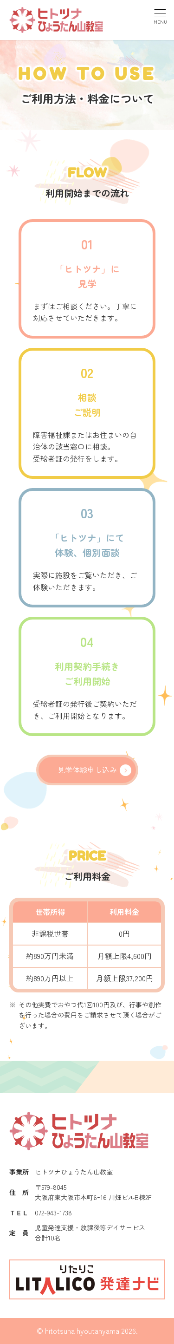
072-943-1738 (53, 1212)
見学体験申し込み (87, 769)
